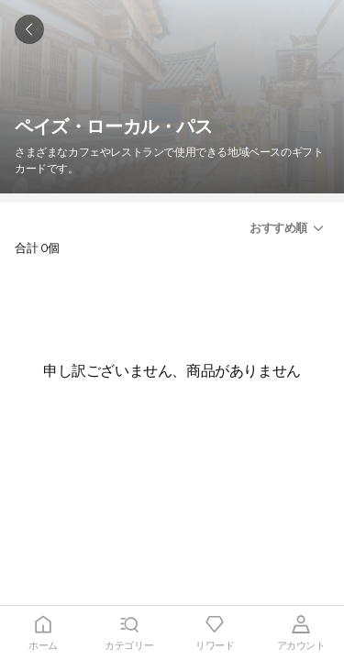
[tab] (43, 633)
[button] (289, 228)
